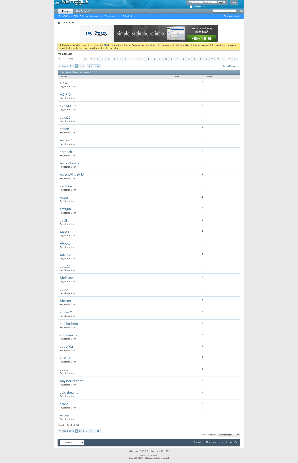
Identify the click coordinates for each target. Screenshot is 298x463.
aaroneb (66, 152)
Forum (65, 11)
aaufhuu (66, 186)
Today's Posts (65, 16)
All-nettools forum (215, 442)
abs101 (65, 358)
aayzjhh (65, 209)
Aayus (64, 197)
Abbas (64, 232)
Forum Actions (111, 16)
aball (63, 220)
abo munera (69, 335)
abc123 (65, 266)
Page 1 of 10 (68, 66)
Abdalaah (67, 277)
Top (237, 435)
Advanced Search (232, 16)
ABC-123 (66, 255)
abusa (64, 369)
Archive (229, 442)
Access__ (66, 415)
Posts (177, 76)
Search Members (230, 66)
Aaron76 (66, 140)
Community (95, 16)
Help (233, 2)
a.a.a (63, 83)
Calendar (84, 16)
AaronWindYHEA (72, 174)
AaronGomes (69, 163)
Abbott (65, 243)
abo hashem (69, 323)
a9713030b (68, 106)
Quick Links (127, 16)
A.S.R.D (65, 94)
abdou (64, 289)
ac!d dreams (69, 392)
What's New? (83, 11)
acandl (64, 404)
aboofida (66, 346)
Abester (65, 300)
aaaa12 (65, 117)
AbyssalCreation (71, 381)
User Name (65, 76)
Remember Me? (198, 7)
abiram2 (66, 312)
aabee (64, 129)
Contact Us (198, 442)
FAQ (76, 16)
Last (96, 66)
